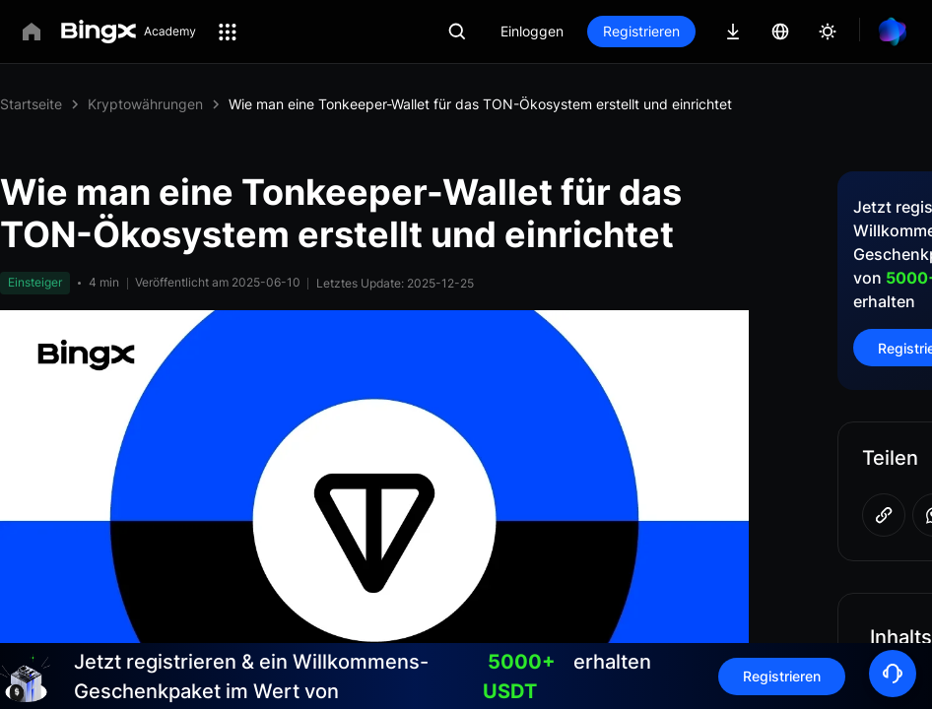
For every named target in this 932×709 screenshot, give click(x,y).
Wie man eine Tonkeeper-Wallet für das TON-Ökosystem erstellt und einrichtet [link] (480, 104)
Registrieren (641, 31)
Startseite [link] (31, 104)
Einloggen (532, 31)
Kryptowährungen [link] (145, 104)
